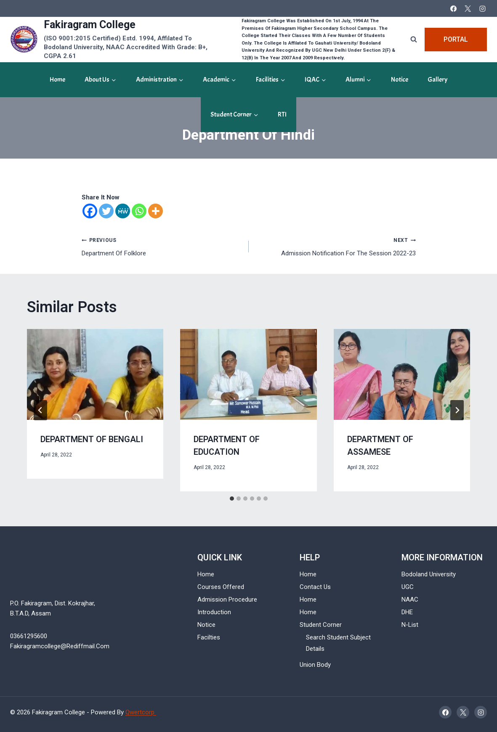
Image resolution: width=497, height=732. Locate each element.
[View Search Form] (413, 39)
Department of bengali (91, 439)
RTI (282, 114)
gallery (437, 79)
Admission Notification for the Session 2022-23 (335, 246)
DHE (407, 612)
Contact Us (315, 587)
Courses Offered (220, 587)
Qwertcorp (140, 712)
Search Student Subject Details (338, 643)
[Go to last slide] (40, 410)
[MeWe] (122, 211)
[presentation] (95, 374)
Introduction (214, 612)
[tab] (232, 498)
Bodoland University (428, 574)
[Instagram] (482, 8)
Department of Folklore (162, 246)
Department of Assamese (380, 445)
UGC (407, 587)
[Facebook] (453, 8)
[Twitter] (106, 211)
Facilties (208, 637)
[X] (468, 8)
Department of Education (227, 445)
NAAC (409, 599)
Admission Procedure (227, 599)
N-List (409, 625)
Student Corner (321, 625)
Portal (456, 39)
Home (57, 79)
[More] (155, 211)
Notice (399, 79)
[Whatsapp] (139, 211)
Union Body (315, 664)
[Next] (457, 410)
